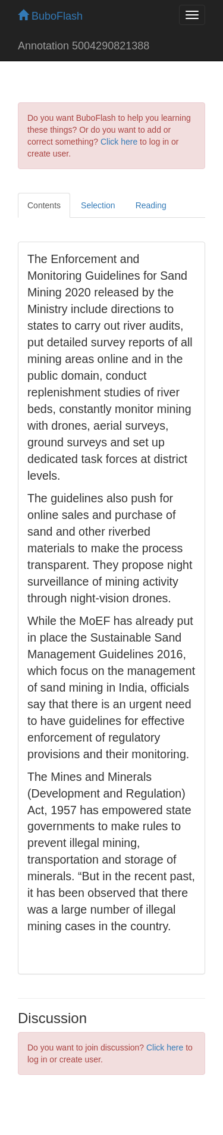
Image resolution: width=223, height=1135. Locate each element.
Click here (118, 141)
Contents (44, 205)
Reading (151, 205)
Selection (98, 205)
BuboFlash (50, 16)
